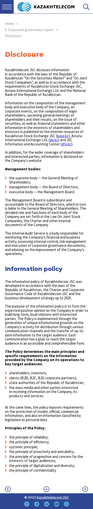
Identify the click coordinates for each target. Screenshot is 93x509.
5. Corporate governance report (29, 29)
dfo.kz (66, 144)
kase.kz (62, 135)
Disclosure (13, 35)
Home (9, 23)
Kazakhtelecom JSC (53, 497)
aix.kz (54, 139)
